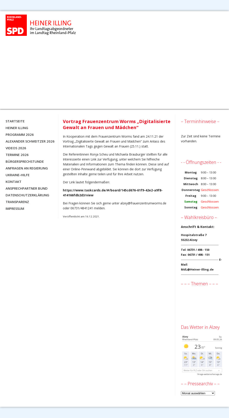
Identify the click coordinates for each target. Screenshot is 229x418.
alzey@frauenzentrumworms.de (143, 203)
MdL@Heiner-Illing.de (197, 269)
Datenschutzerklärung (27, 195)
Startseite (15, 121)
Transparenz (17, 201)
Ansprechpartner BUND (27, 188)
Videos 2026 (16, 148)
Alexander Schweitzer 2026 (30, 141)
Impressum (15, 208)
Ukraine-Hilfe (18, 175)
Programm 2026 (20, 134)
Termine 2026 (17, 154)
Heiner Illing (17, 128)
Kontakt (13, 181)
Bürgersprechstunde (25, 161)
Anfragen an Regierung (27, 168)
